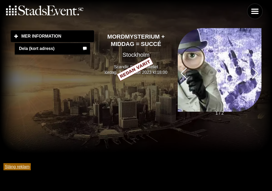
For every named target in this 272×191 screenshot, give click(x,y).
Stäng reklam (17, 166)
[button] (255, 73)
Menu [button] (255, 11)
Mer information (57, 36)
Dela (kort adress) (37, 48)
